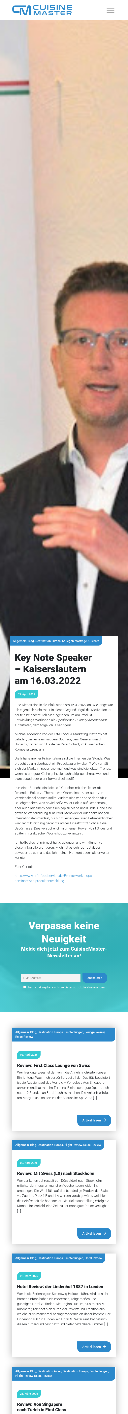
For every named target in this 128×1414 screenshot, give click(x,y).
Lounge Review (95, 1032)
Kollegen (68, 641)
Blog (31, 641)
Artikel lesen (91, 1120)
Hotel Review (93, 1258)
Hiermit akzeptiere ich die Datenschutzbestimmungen (64, 987)
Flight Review (73, 1145)
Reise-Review (24, 1037)
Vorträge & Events (87, 641)
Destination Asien (49, 1371)
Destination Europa (48, 641)
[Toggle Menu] (110, 11)
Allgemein (19, 641)
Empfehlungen (73, 1032)
